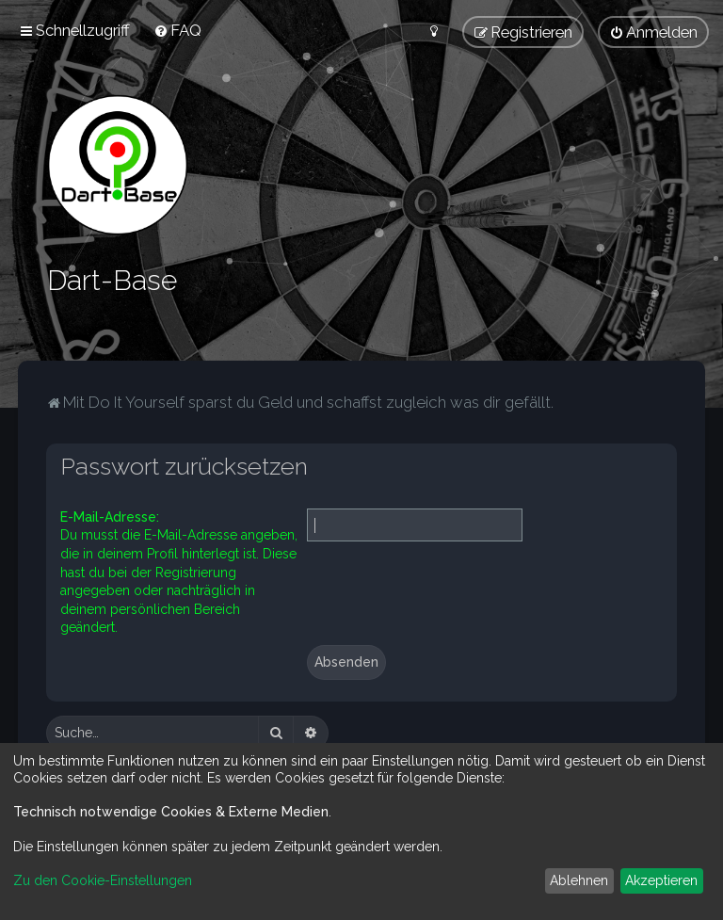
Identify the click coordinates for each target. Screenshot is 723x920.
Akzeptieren (661, 880)
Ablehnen (579, 880)
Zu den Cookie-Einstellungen (102, 880)
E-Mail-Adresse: (109, 515)
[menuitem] (177, 30)
